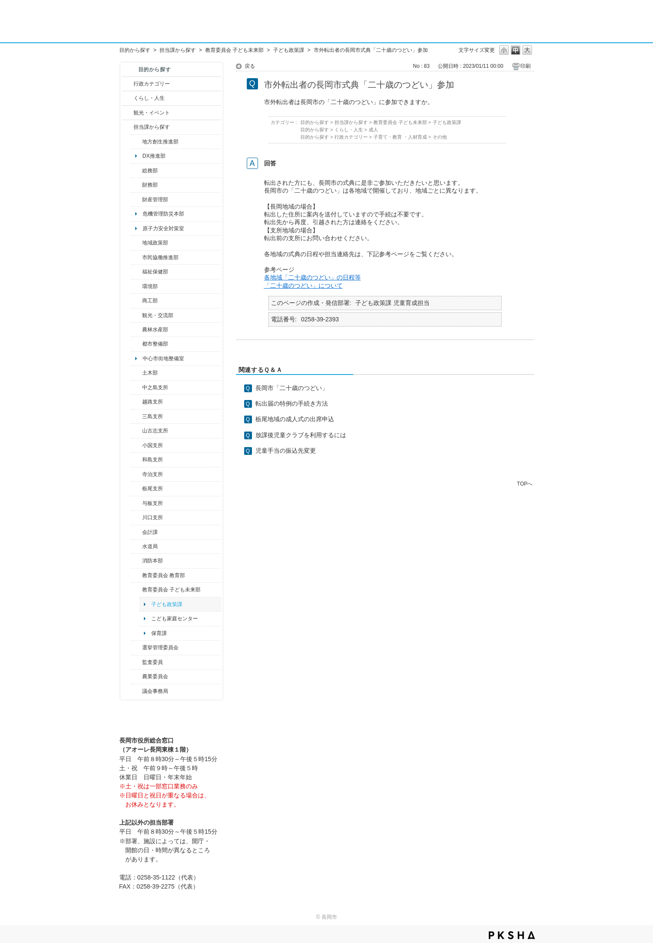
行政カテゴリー (152, 84)
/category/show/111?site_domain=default (136, 647)
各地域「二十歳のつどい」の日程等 (312, 277)
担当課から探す (177, 50)
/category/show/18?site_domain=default (127, 113)
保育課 (159, 633)
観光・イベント (152, 113)
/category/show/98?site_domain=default (136, 431)
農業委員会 (155, 676)
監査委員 (152, 662)
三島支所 (152, 416)
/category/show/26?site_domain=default (136, 257)
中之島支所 (155, 387)
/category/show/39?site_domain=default (136, 575)
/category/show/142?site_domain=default (136, 402)
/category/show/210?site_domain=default (136, 532)
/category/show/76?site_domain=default (136, 329)
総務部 (150, 171)
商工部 (150, 301)
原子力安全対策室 (163, 228)
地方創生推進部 (160, 142)
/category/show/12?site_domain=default (127, 98)
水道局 (150, 546)
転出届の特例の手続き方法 (291, 403)
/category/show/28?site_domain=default (136, 373)
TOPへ (524, 483)
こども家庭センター (174, 619)
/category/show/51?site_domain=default (136, 590)
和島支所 (152, 460)
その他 (440, 137)
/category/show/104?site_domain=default (136, 243)
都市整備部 (155, 344)
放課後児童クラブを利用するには (300, 435)
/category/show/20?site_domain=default (136, 315)
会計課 (150, 532)
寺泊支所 (152, 474)
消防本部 (152, 561)
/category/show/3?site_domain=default (127, 84)
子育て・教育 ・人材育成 (400, 137)
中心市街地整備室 (163, 359)
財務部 (150, 185)
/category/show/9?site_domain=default (127, 127)
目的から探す (134, 50)
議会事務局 (155, 691)
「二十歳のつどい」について (303, 285)
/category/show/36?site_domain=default (136, 301)
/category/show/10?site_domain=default (136, 171)
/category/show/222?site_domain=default (136, 676)
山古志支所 (155, 431)
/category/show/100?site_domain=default (136, 142)
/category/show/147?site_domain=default (136, 546)
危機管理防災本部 (163, 214)
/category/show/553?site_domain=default (136, 199)
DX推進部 (154, 156)
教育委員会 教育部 (163, 575)
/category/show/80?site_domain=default (136, 488)
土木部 (150, 373)
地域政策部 (155, 243)
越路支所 (152, 402)
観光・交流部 (157, 315)
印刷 (525, 66)
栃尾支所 (152, 489)
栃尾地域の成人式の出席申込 (294, 419)
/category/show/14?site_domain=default (136, 272)
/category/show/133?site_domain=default (136, 517)
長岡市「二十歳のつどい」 (291, 387)
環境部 (150, 286)
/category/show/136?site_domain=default (136, 503)
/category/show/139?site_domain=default (136, 460)
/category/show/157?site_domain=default (136, 691)
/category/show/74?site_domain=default (136, 445)
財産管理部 (155, 200)
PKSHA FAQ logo (512, 935)
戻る (250, 66)
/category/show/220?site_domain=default (136, 662)
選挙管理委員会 (160, 648)
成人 (373, 129)
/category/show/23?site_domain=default (136, 286)
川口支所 (152, 517)
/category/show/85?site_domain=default (136, 561)
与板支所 (152, 503)
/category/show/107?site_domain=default (136, 387)
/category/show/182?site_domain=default (136, 344)
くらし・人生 (149, 98)
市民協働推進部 (160, 257)
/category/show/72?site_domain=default (136, 185)
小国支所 (152, 445)
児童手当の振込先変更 (285, 450)
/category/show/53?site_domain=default (136, 416)
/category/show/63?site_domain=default (136, 474)
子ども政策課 (288, 50)
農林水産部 (155, 330)
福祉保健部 (155, 272)
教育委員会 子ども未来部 (234, 50)
